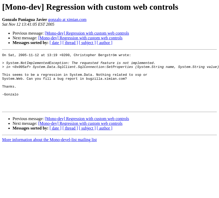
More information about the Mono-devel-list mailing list (49, 150)
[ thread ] (70, 42)
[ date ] (55, 42)
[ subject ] (87, 42)
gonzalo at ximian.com (67, 19)
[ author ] (105, 42)
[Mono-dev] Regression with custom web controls (87, 33)
